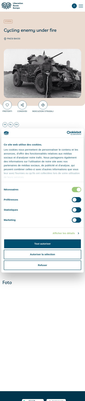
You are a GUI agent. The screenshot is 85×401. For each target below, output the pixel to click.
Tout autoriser (42, 243)
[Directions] (43, 105)
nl (10, 125)
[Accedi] (74, 5)
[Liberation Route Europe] (12, 5)
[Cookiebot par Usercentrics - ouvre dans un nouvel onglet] (66, 133)
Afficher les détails (64, 233)
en (16, 125)
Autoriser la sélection (42, 254)
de (5, 125)
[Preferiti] (7, 105)
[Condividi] (22, 105)
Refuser (42, 265)
